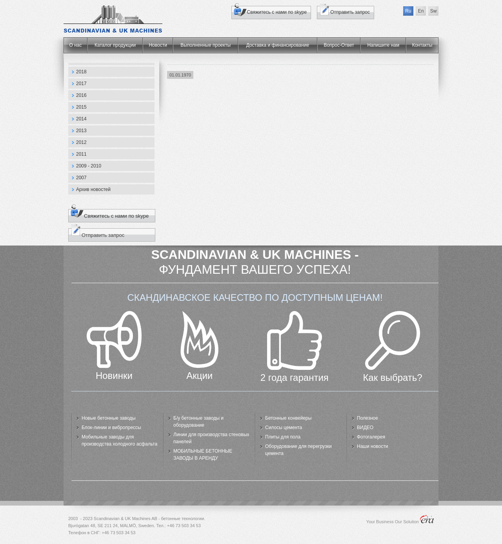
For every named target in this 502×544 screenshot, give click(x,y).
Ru (408, 11)
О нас (75, 45)
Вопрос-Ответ (339, 45)
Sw (433, 11)
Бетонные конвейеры (288, 418)
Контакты (422, 45)
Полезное (367, 418)
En (421, 11)
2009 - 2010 (88, 166)
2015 (81, 107)
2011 (81, 154)
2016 (81, 95)
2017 (81, 83)
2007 (81, 177)
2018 (81, 72)
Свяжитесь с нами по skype (277, 12)
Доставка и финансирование (277, 45)
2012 (81, 142)
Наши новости (372, 446)
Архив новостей (93, 189)
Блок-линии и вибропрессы (111, 427)
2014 (81, 119)
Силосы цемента (283, 427)
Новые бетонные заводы (109, 418)
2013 (81, 130)
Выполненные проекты (205, 45)
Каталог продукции (115, 45)
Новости (158, 45)
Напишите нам (383, 45)
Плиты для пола (282, 437)
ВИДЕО (365, 427)
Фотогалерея (371, 437)
